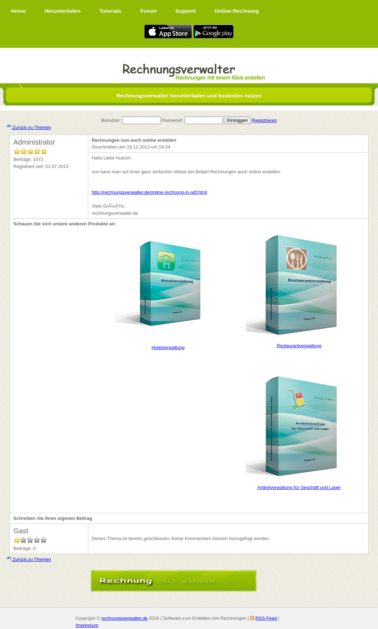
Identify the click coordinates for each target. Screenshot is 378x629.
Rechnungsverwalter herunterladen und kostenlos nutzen (188, 95)
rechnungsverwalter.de (124, 618)
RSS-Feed (266, 618)
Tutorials (110, 11)
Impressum (87, 625)
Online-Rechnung (237, 11)
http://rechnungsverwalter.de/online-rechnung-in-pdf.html (149, 192)
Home (18, 11)
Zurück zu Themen (29, 127)
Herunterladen (63, 11)
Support (185, 11)
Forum (148, 11)
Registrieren (264, 120)
